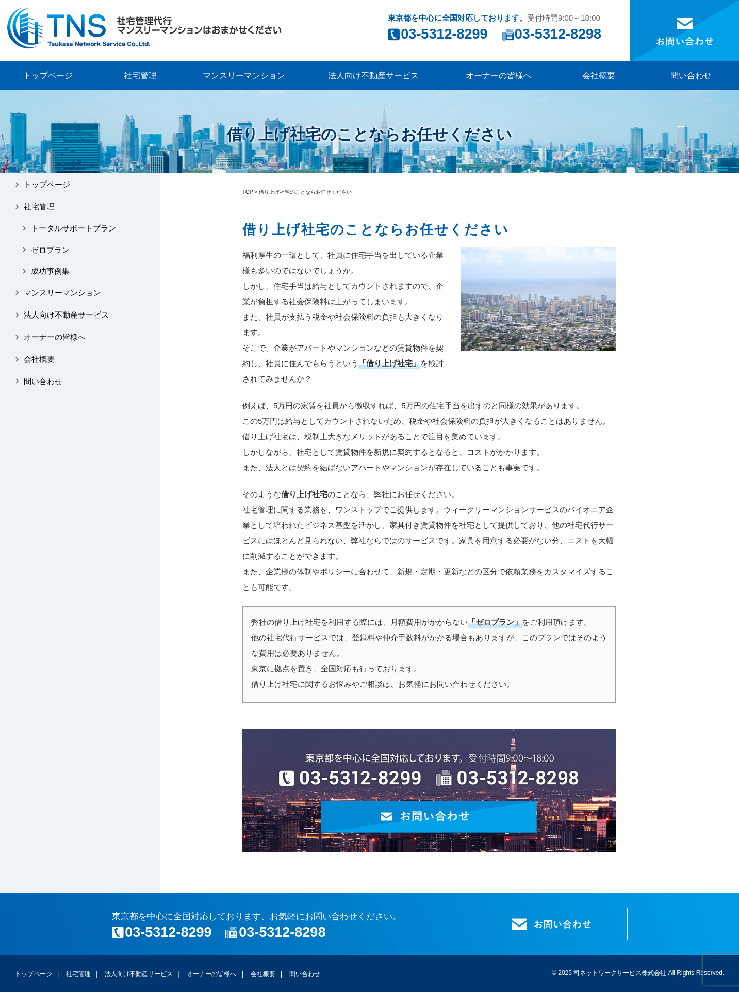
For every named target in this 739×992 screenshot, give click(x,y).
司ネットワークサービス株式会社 (619, 973)
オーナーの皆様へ (499, 75)
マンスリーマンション (244, 75)
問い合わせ (691, 75)
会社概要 (598, 75)
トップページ (48, 75)
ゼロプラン (50, 249)
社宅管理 (140, 75)
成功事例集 (50, 271)
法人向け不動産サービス (373, 75)
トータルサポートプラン (73, 228)
